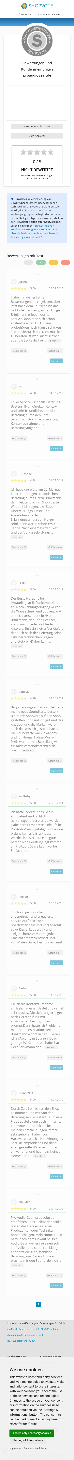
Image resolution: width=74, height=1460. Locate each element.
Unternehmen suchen (48, 14)
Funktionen (25, 14)
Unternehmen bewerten (37, 126)
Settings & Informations (28, 1440)
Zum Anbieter (37, 136)
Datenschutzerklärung (35, 1448)
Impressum (15, 1448)
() (55, 350)
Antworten (56, 360)
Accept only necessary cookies (32, 1433)
